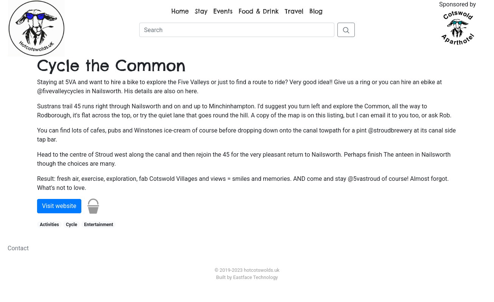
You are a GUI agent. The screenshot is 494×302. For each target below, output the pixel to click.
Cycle (71, 224)
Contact (18, 248)
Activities (49, 224)
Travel (294, 11)
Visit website (59, 206)
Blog (316, 11)
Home (180, 11)
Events (223, 11)
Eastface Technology (255, 277)
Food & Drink (259, 11)
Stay (201, 11)
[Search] (236, 30)
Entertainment (98, 224)
